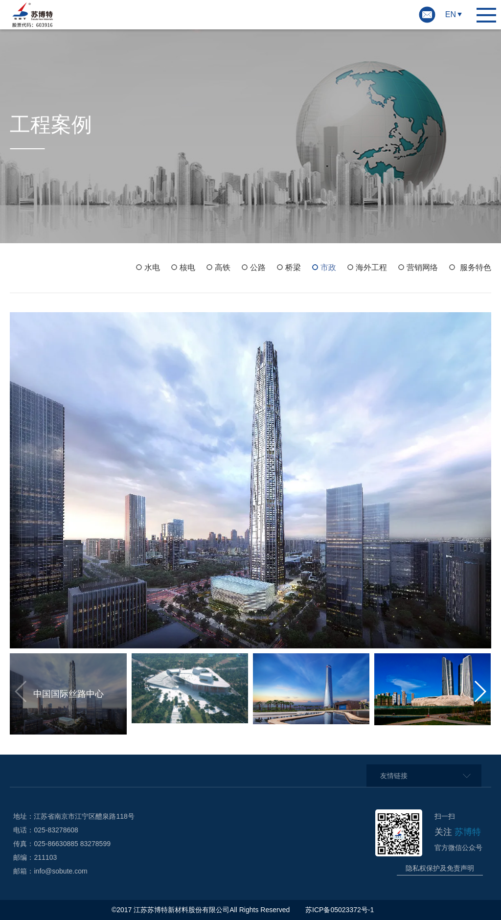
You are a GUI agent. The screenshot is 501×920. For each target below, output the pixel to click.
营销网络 (422, 267)
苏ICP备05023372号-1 (340, 910)
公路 (258, 267)
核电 (187, 267)
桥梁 (293, 267)
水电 (152, 267)
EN (450, 14)
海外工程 (371, 267)
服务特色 (475, 267)
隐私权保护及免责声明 (440, 868)
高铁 (222, 267)
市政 (328, 267)
